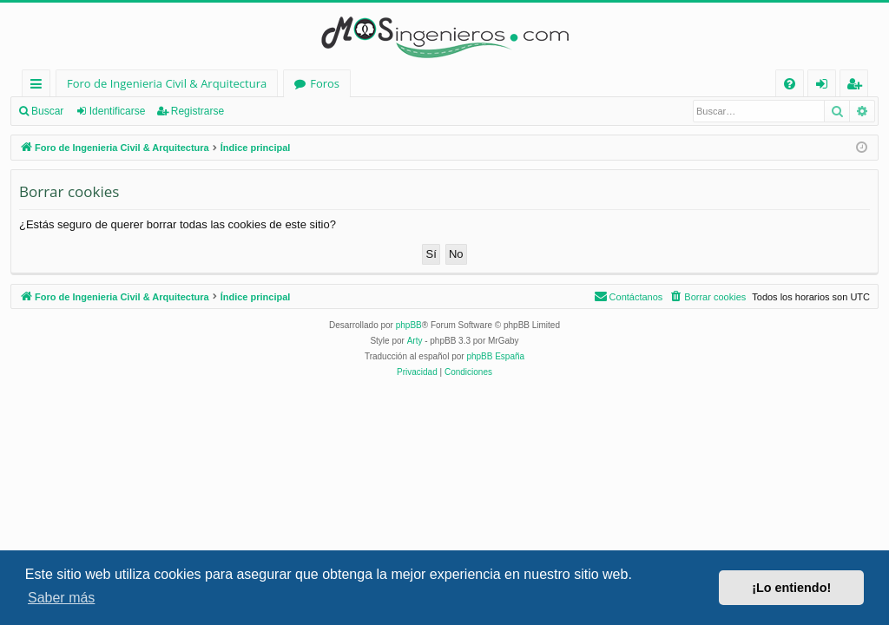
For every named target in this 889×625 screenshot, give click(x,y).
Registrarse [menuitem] (857, 86)
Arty (415, 340)
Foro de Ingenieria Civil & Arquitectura (167, 83)
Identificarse (117, 111)
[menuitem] (789, 83)
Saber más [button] (61, 597)
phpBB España (495, 356)
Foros (324, 83)
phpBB (409, 325)
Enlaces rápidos (39, 86)
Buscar (47, 111)
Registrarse (197, 111)
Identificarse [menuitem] (826, 86)
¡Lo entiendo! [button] (791, 588)
